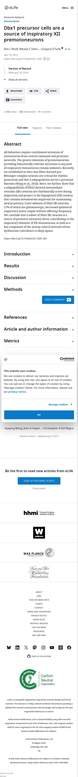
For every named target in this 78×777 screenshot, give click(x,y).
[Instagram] (43, 649)
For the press (39, 627)
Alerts (39, 604)
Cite (36, 91)
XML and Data (39, 635)
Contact (39, 607)
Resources (39, 631)
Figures (37, 128)
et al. (68, 49)
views (10, 112)
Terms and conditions (39, 611)
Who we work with (39, 600)
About (39, 592)
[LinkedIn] (17, 649)
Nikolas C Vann (28, 49)
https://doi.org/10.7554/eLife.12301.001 (25, 238)
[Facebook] (69, 649)
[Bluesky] (9, 649)
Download (16, 91)
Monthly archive (39, 623)
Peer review (53, 128)
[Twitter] (26, 649)
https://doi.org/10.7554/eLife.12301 (23, 59)
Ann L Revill (11, 49)
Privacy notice (39, 488)
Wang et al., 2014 (26, 184)
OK (39, 414)
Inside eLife (39, 619)
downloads (27, 112)
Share (53, 91)
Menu (65, 8)
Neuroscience (11, 21)
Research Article (27, 436)
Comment (17, 100)
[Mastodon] (34, 649)
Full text (22, 128)
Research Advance (14, 17)
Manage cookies (58, 404)
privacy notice (17, 391)
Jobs (39, 596)
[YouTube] (52, 649)
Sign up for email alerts (39, 481)
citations (44, 112)
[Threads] (60, 649)
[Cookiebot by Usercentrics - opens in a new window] (59, 359)
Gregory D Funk (51, 49)
